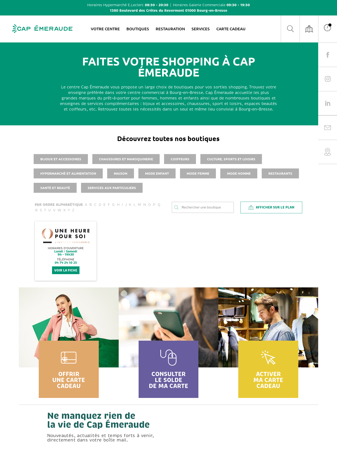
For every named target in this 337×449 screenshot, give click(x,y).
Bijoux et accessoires (60, 159)
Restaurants (280, 173)
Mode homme (239, 173)
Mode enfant (157, 173)
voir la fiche (65, 270)
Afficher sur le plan (271, 207)
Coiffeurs (180, 159)
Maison (120, 173)
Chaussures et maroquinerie (126, 159)
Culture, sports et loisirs (231, 159)
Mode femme (198, 173)
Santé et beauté (55, 187)
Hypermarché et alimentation (68, 173)
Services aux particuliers (112, 187)
